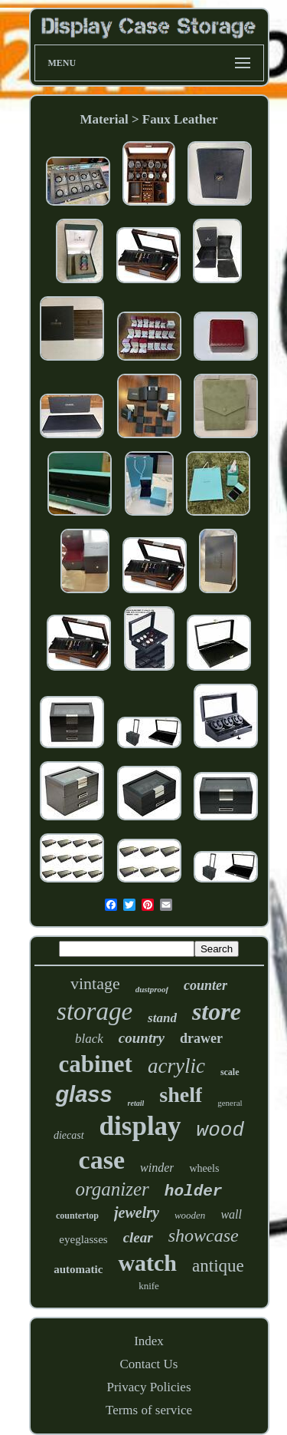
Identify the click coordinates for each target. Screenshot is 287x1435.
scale (230, 1072)
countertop (77, 1215)
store (216, 1011)
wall (231, 1214)
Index (149, 1341)
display (140, 1126)
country (142, 1038)
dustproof (151, 989)
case (102, 1160)
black (89, 1038)
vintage (95, 983)
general (229, 1102)
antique (218, 1265)
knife (149, 1286)
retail (136, 1103)
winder (157, 1167)
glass (83, 1094)
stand (162, 1018)
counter (205, 985)
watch (147, 1262)
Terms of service (149, 1410)
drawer (201, 1038)
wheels (204, 1168)
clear (138, 1237)
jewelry (136, 1212)
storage (94, 1011)
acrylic (176, 1065)
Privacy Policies (148, 1387)
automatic (78, 1269)
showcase (203, 1235)
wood (220, 1130)
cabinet (95, 1064)
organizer (112, 1189)
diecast (69, 1135)
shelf (180, 1095)
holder (194, 1191)
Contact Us (148, 1364)
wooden (189, 1215)
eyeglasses (83, 1239)
